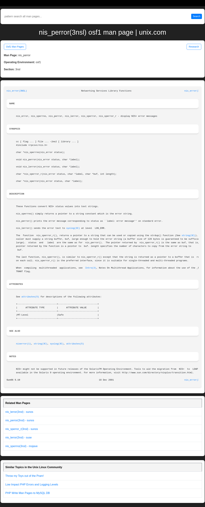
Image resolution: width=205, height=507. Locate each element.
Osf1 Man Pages (15, 46)
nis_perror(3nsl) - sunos (19, 420)
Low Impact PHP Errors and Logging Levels (31, 484)
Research (194, 46)
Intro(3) (90, 268)
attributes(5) (30, 297)
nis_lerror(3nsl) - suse (18, 437)
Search (196, 16)
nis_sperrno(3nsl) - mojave (21, 446)
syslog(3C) (73, 228)
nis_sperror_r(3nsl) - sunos (21, 429)
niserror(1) (23, 344)
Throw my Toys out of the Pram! (24, 475)
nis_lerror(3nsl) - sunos (19, 411)
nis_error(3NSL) (17, 91)
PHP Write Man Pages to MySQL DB (27, 493)
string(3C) (188, 235)
